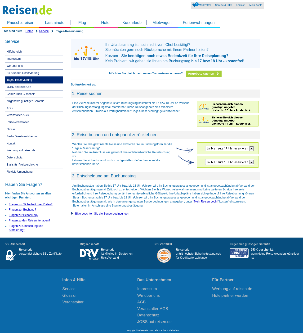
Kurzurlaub (132, 22)
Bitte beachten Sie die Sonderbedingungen (102, 213)
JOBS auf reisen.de (154, 322)
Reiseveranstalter (18, 122)
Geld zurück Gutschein (21, 94)
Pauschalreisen (20, 22)
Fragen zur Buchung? (22, 209)
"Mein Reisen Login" (205, 201)
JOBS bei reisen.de (19, 87)
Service (44, 31)
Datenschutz (14, 157)
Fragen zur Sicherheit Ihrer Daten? (31, 204)
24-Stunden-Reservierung (23, 73)
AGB (10, 108)
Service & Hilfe (223, 5)
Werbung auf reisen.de (21, 150)
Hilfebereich (14, 51)
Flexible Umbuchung (19, 171)
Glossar (11, 129)
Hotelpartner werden (230, 295)
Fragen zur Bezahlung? (23, 215)
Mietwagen (162, 22)
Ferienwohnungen (198, 22)
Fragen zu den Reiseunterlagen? (29, 220)
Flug (82, 22)
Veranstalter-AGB (18, 115)
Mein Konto (255, 5)
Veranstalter (73, 302)
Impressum (14, 58)
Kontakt (240, 5)
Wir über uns (15, 66)
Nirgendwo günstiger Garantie (25, 101)
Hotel (105, 22)
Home (29, 31)
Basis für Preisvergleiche (22, 164)
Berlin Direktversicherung (22, 136)
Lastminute (54, 22)
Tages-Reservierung (19, 79)
